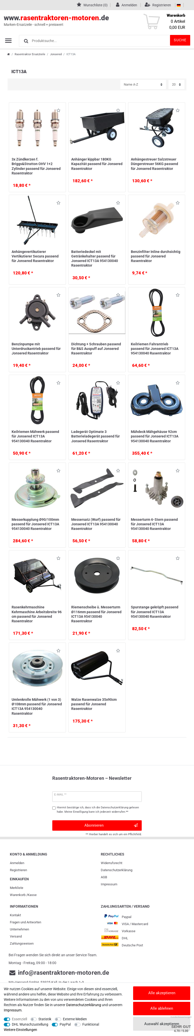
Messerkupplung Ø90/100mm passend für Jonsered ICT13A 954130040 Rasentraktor (35, 524)
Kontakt (15, 915)
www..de (91, 20)
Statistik (44, 1019)
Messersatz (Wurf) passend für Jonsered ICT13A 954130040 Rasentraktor (95, 524)
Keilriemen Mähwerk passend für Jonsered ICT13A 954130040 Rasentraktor (35, 436)
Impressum (109, 884)
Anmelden (17, 863)
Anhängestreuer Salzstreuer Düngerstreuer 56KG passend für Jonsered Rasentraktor (154, 163)
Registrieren (18, 870)
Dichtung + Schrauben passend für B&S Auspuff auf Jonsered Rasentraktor (96, 348)
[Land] (179, 5)
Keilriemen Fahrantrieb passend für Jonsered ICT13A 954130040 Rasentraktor (154, 348)
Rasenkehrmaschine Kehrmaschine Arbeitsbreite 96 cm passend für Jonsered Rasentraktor (37, 614)
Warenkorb (18, 895)
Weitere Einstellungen (20, 1030)
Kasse (32, 895)
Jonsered (56, 54)
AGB (104, 877)
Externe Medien (75, 1019)
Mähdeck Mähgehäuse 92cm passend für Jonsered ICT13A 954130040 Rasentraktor (154, 436)
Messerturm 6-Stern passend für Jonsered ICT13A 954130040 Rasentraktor (154, 524)
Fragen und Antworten (25, 922)
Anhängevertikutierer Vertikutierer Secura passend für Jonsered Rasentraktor (35, 256)
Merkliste (16, 888)
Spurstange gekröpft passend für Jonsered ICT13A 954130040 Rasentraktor (154, 611)
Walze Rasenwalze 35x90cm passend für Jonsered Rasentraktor (94, 704)
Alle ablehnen (161, 1008)
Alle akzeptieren (161, 993)
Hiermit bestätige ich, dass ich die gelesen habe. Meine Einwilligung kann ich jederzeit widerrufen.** (98, 809)
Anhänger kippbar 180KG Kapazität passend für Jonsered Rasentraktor (97, 163)
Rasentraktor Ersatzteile (30, 54)
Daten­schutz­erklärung (116, 870)
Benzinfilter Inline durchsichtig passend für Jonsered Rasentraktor (155, 256)
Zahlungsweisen (22, 943)
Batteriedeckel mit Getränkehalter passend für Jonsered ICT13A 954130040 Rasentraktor (94, 259)
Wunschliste (58, 111)
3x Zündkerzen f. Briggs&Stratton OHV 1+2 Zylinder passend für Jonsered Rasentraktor (36, 166)
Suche (180, 40)
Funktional (90, 1024)
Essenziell (19, 1019)
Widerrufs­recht (111, 863)
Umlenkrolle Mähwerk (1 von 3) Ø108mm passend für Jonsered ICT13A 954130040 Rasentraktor (37, 706)
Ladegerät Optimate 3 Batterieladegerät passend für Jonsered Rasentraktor (95, 436)
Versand (16, 936)
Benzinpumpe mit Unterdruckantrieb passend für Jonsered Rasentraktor (36, 348)
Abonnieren (111, 825)
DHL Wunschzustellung (30, 1024)
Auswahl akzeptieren (161, 1024)
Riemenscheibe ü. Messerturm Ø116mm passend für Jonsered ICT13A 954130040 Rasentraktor (96, 614)
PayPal (65, 1024)
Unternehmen (19, 929)
